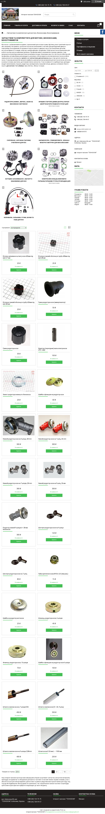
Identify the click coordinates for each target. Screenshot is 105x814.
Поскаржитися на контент (54, 812)
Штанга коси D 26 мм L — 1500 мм (50, 751)
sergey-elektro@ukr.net (84, 129)
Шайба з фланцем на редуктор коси (51, 394)
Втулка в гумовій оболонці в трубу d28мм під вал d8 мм (54, 257)
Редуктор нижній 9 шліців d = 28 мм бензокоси (15, 528)
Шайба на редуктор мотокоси (13, 618)
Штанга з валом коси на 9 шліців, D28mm (17, 751)
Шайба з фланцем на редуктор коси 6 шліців (54, 662)
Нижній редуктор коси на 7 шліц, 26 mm (52, 439)
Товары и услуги (21, 25)
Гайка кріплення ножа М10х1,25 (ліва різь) (53, 574)
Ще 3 (78, 99)
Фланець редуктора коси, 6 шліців (50, 618)
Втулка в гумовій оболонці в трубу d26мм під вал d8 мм (18, 303)
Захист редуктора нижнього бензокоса (17, 394)
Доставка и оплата (39, 25)
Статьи (79, 43)
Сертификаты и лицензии (86, 47)
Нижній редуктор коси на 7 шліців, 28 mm (17, 483)
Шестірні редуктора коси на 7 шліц (15, 574)
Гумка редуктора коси (10, 348)
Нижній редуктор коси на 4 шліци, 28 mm (17, 439)
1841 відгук (86, 1)
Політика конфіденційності (71, 812)
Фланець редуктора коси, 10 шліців (15, 662)
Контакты (81, 25)
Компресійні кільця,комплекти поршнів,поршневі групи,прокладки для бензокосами (54, 181)
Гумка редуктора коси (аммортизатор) (51, 302)
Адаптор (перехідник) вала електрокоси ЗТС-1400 (52, 349)
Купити (18, 270)
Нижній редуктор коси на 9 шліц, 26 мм (52, 483)
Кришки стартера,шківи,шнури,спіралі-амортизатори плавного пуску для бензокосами (54, 104)
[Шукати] (74, 14)
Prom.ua (62, 810)
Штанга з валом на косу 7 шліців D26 (16, 707)
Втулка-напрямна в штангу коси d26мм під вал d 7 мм (18, 257)
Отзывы (79, 50)
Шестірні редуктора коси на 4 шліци (51, 528)
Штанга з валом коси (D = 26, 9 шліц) (51, 707)
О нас (71, 25)
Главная (7, 25)
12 (64, 772)
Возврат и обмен (57, 25)
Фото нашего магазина (85, 54)
